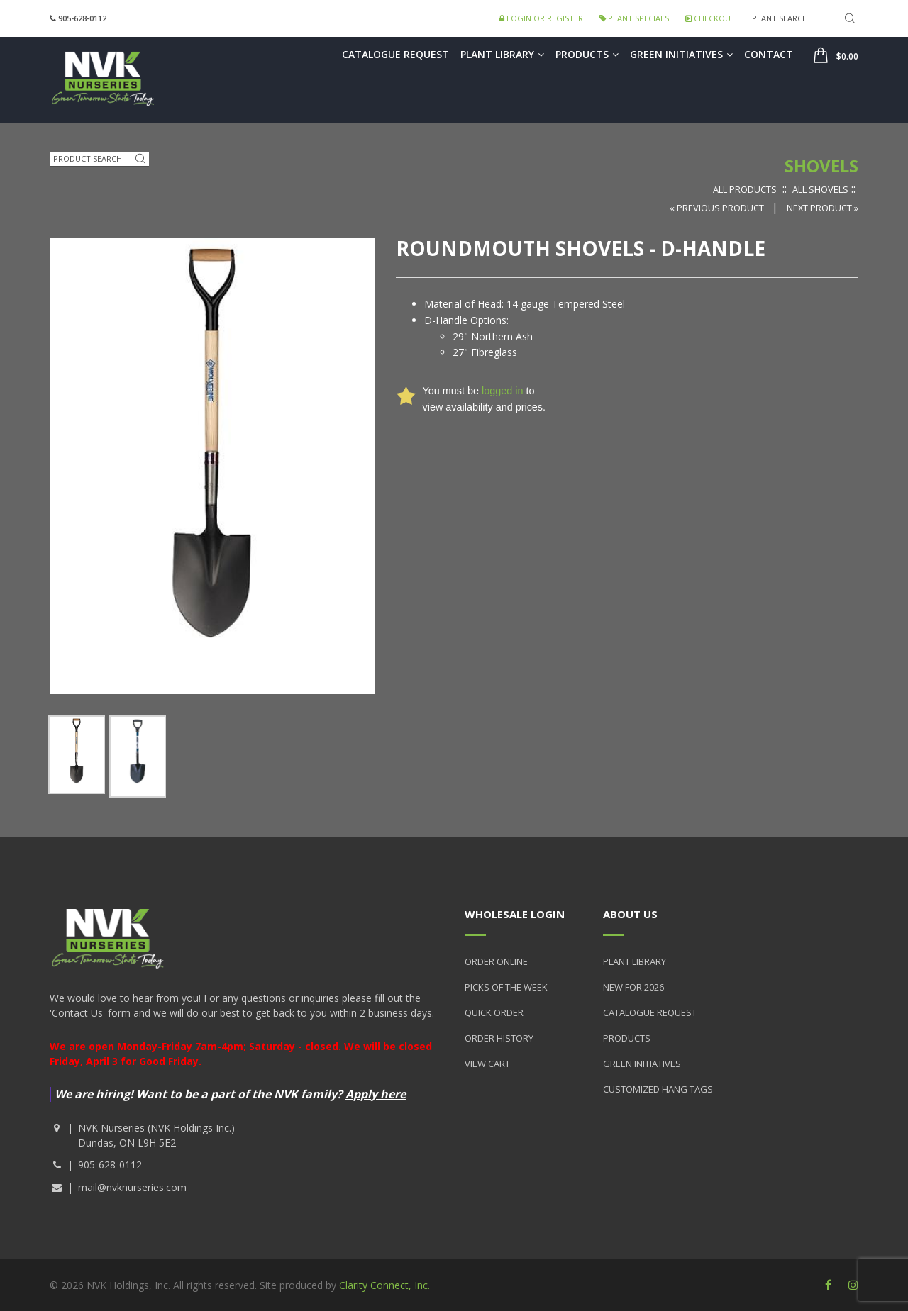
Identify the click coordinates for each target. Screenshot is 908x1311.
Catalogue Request (395, 54)
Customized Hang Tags (658, 1089)
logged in (502, 390)
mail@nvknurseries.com (132, 1187)
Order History (499, 1038)
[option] (76, 754)
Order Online (496, 961)
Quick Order (494, 1012)
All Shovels (820, 189)
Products (587, 54)
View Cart (487, 1063)
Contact (768, 54)
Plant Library (502, 54)
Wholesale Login (515, 914)
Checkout (710, 18)
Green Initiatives (681, 54)
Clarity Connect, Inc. (384, 1285)
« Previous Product (718, 207)
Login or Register (541, 18)
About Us (630, 914)
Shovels (821, 165)
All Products (745, 189)
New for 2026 (633, 987)
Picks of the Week (506, 987)
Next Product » (822, 207)
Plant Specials (634, 18)
